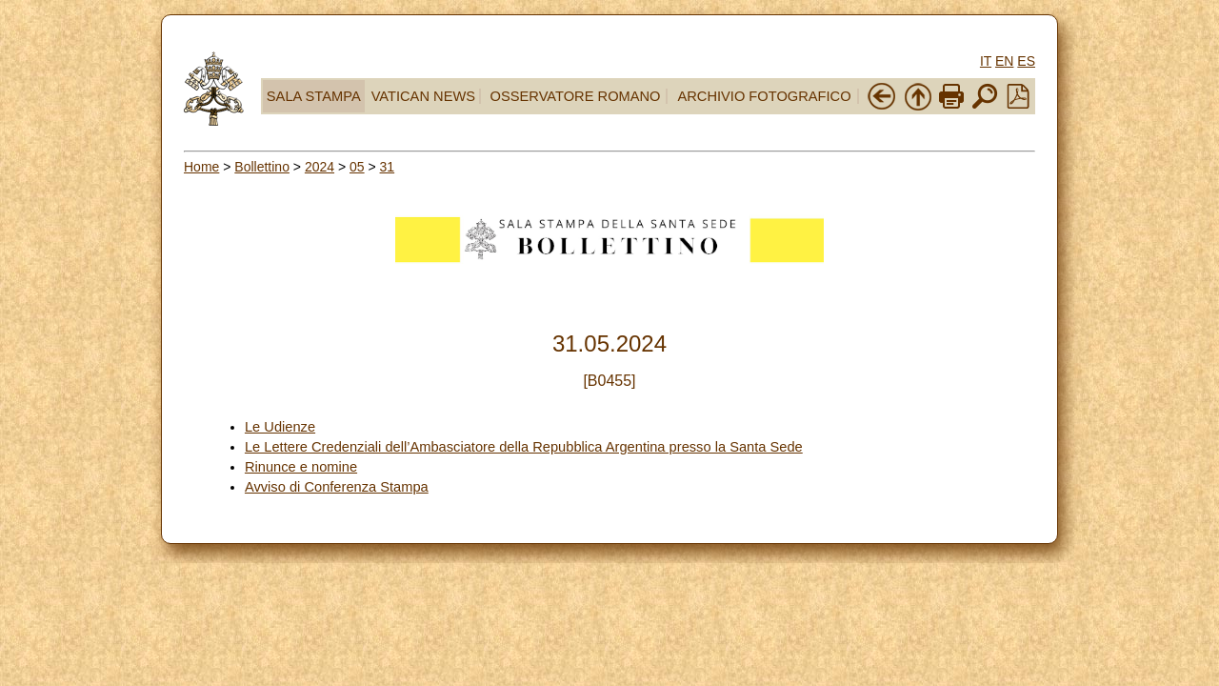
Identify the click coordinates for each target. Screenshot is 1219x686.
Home (201, 166)
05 (357, 166)
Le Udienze (280, 426)
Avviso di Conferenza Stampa (337, 486)
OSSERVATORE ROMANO (575, 96)
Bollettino (262, 166)
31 (387, 166)
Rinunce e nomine (301, 466)
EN (1004, 61)
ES (1026, 61)
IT (985, 61)
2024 (319, 166)
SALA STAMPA (314, 96)
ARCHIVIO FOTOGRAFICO (763, 96)
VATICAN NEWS (423, 96)
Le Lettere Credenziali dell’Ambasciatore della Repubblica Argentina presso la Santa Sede (524, 446)
